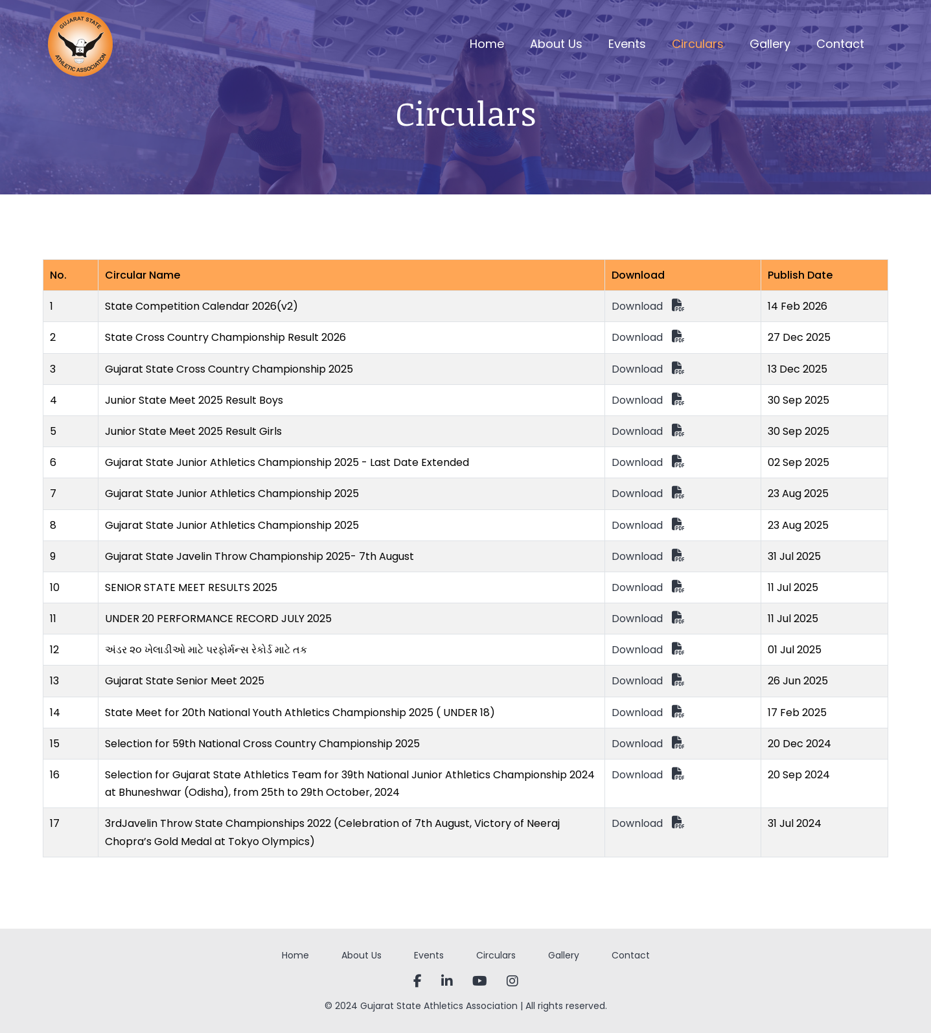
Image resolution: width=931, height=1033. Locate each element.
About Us (556, 44)
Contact (840, 44)
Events (627, 44)
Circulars (698, 44)
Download (648, 306)
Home (487, 44)
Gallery (770, 44)
